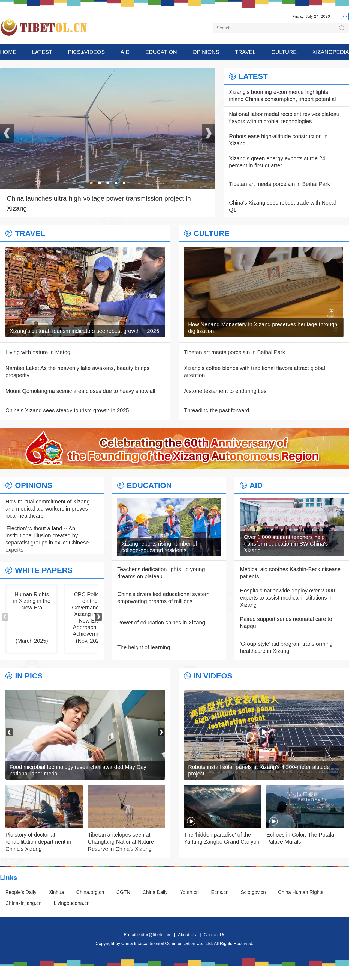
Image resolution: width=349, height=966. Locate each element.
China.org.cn (90, 892)
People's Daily (21, 892)
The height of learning (143, 647)
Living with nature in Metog (37, 352)
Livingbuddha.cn (71, 903)
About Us (187, 934)
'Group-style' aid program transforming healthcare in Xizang (286, 647)
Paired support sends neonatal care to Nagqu (286, 622)
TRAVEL (245, 52)
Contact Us (214, 934)
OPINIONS (205, 52)
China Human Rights (300, 892)
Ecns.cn (219, 892)
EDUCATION (161, 52)
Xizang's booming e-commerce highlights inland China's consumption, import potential (282, 95)
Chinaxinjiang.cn (23, 903)
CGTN (123, 892)
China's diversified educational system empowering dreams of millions (163, 597)
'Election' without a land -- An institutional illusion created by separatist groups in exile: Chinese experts (47, 539)
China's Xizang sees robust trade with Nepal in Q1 (285, 206)
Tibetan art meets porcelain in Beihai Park (279, 184)
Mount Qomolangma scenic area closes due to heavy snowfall (80, 391)
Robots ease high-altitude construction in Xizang (278, 139)
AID (125, 52)
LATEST (42, 52)
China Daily (155, 892)
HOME (8, 52)
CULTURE (284, 52)
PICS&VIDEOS (86, 52)
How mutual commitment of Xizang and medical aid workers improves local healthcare (47, 509)
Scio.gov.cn (253, 892)
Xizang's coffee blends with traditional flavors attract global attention (254, 371)
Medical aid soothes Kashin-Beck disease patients (290, 572)
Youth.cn (189, 892)
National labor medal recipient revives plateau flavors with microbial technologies (284, 117)
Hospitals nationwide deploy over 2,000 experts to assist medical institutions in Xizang (287, 598)
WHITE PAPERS (44, 570)
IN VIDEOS (213, 676)
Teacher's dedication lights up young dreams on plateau (161, 572)
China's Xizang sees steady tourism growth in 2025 (67, 410)
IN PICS (29, 676)
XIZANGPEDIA (330, 52)
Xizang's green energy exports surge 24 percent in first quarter (277, 161)
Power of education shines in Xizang (161, 623)
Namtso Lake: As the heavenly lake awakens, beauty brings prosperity (77, 371)
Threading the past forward (216, 410)
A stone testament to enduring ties (225, 391)
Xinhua (56, 892)
